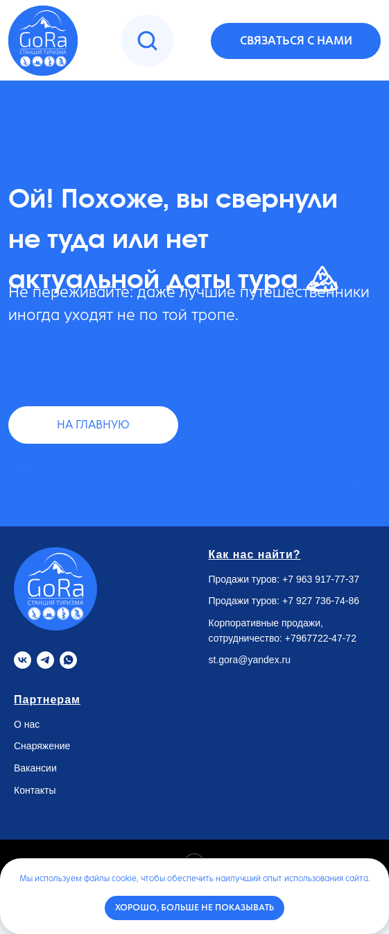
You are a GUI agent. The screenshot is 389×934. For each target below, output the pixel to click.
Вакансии (35, 768)
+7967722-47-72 (320, 638)
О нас (27, 724)
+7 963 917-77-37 (320, 579)
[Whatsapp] (68, 660)
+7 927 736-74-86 (320, 600)
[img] (147, 40)
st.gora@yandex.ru (250, 659)
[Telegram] (45, 660)
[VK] (22, 660)
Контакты (34, 790)
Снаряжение (42, 745)
